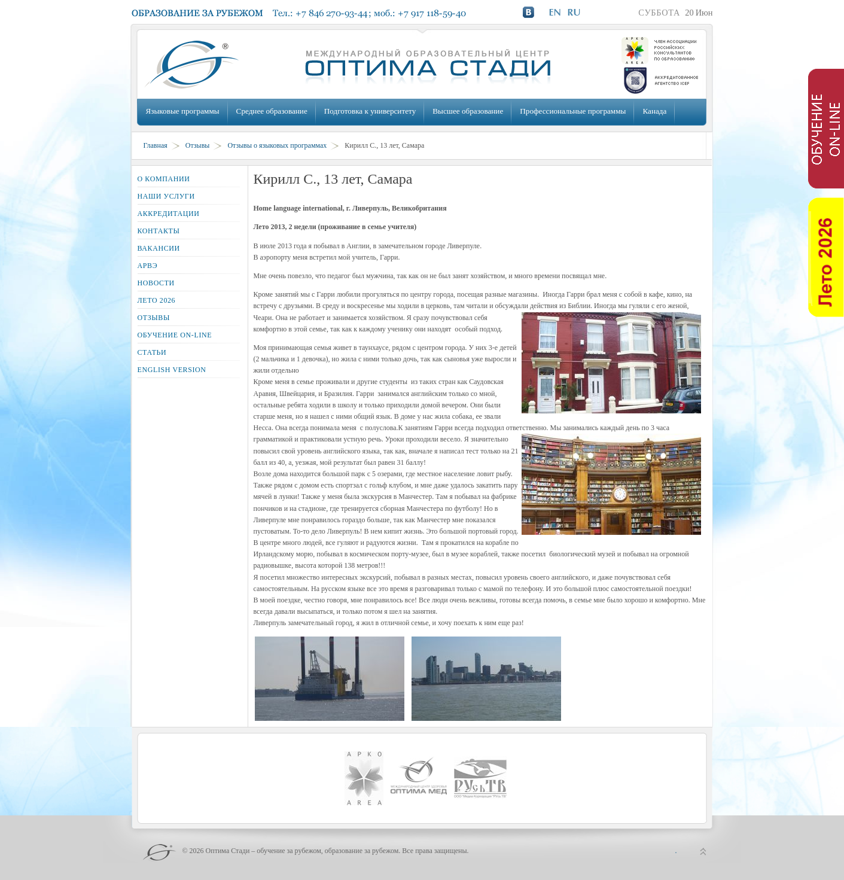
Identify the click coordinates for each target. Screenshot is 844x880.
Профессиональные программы (573, 110)
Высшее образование (467, 110)
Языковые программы (183, 110)
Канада (654, 110)
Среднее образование (271, 110)
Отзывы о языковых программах (277, 145)
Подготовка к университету (370, 110)
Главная (155, 145)
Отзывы (197, 145)
